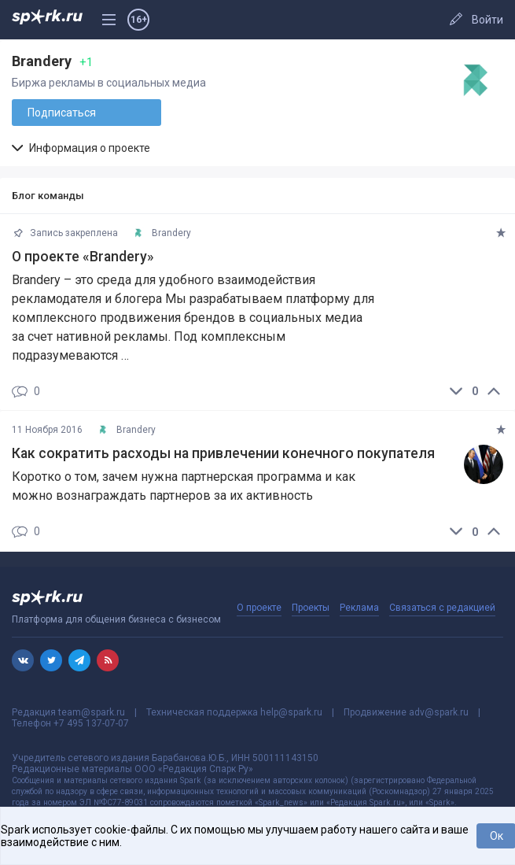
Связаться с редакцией (442, 607)
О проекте (259, 607)
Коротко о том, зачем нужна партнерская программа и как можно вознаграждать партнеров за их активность (183, 486)
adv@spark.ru (439, 712)
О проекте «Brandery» (83, 256)
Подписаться (62, 112)
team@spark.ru (91, 712)
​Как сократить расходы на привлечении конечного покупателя (223, 453)
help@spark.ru (291, 712)
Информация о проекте (81, 148)
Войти (487, 19)
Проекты (310, 607)
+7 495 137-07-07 (91, 723)
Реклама (359, 607)
